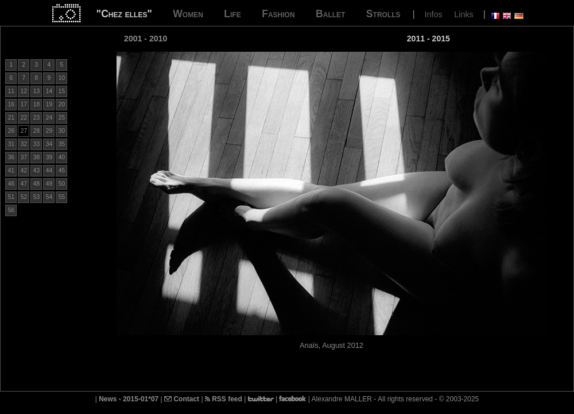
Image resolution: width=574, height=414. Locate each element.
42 (24, 170)
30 (62, 131)
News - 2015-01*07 (128, 399)
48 (36, 184)
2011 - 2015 (428, 38)
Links (464, 14)
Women (188, 14)
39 (49, 157)
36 (11, 157)
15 (62, 91)
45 (62, 170)
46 (11, 184)
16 (11, 104)
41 (11, 170)
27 (24, 131)
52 (24, 197)
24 (49, 117)
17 (24, 104)
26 (11, 131)
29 (49, 131)
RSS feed (223, 399)
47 (24, 184)
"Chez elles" (124, 14)
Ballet (330, 14)
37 (24, 157)
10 (62, 78)
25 (62, 117)
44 (49, 170)
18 (36, 104)
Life (232, 14)
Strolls (383, 14)
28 (36, 131)
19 (49, 104)
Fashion (278, 14)
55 (62, 197)
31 (11, 144)
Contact (181, 399)
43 (36, 170)
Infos (434, 14)
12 (24, 91)
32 (24, 144)
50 (62, 184)
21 (11, 117)
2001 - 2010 (145, 38)
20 (62, 104)
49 (49, 184)
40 (62, 157)
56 (11, 210)
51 (11, 197)
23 (36, 117)
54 (49, 197)
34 (49, 144)
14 (49, 91)
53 (36, 197)
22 (24, 117)
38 (36, 157)
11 (11, 91)
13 (36, 91)
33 (36, 144)
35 (62, 144)
